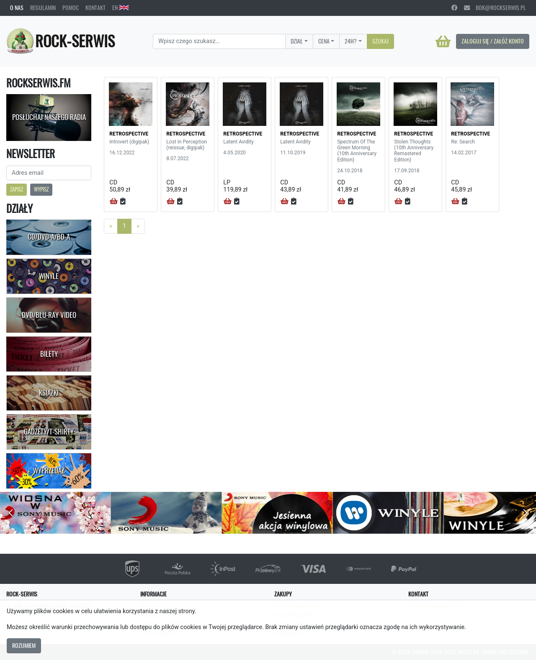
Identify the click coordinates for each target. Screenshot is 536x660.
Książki (49, 393)
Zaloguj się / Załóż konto (492, 41)
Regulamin (43, 7)
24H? (351, 41)
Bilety (49, 354)
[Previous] (111, 226)
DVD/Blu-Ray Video (49, 315)
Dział (297, 41)
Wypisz (41, 189)
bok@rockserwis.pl (495, 7)
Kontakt (95, 7)
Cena (324, 41)
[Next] (138, 226)
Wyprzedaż (48, 471)
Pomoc (70, 7)
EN (120, 7)
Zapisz (16, 189)
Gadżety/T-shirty (49, 432)
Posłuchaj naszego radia (49, 117)
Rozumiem (24, 645)
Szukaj (380, 41)
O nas (16, 7)
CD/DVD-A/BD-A (49, 237)
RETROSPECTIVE (128, 134)
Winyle (49, 276)
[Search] (219, 41)
